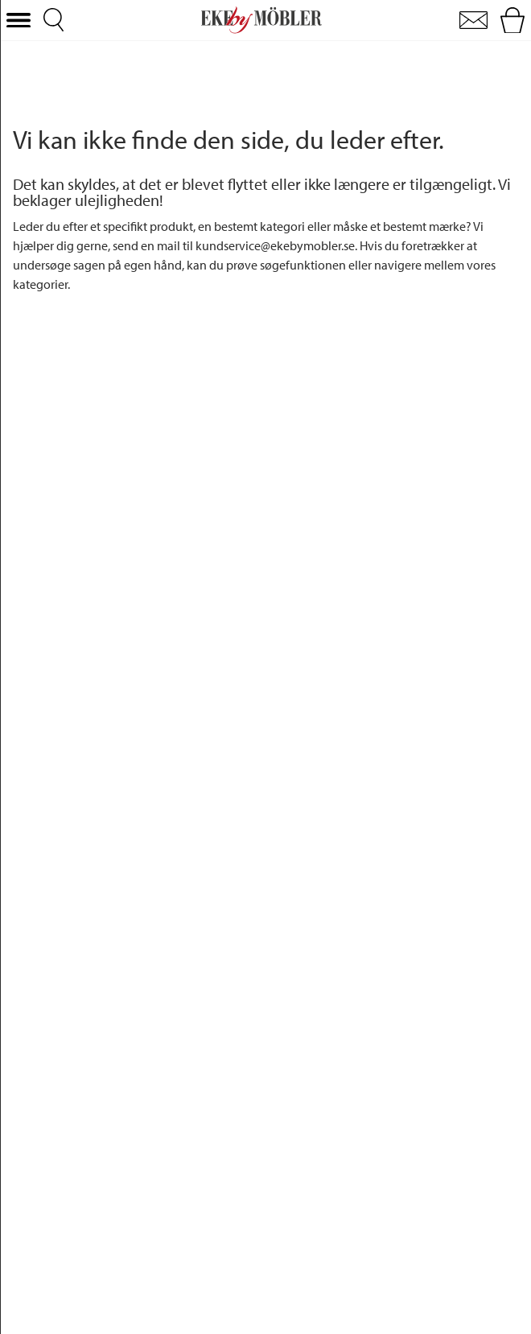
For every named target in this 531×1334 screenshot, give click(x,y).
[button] (18, 20)
